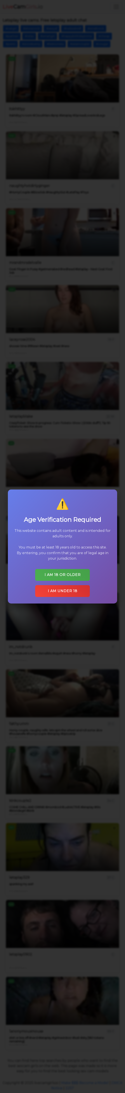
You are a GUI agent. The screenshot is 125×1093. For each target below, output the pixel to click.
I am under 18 (62, 591)
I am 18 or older (63, 575)
